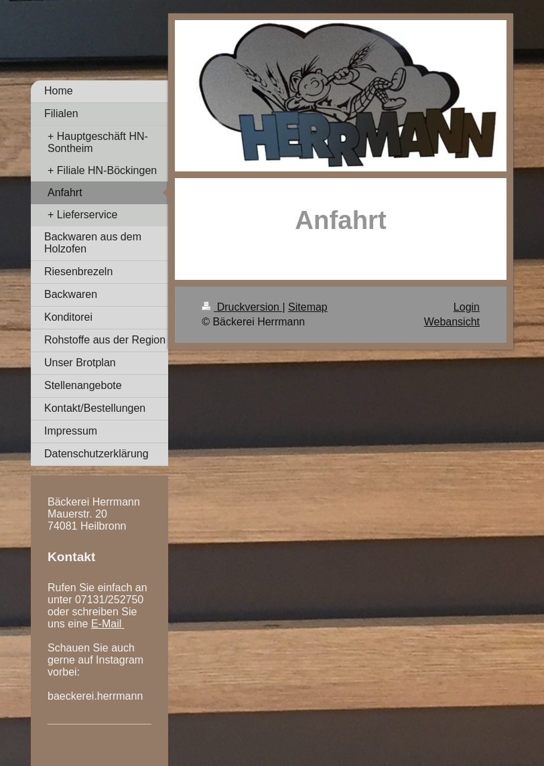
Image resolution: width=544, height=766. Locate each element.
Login (467, 307)
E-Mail (108, 623)
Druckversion (242, 307)
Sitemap (308, 307)
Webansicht (452, 321)
